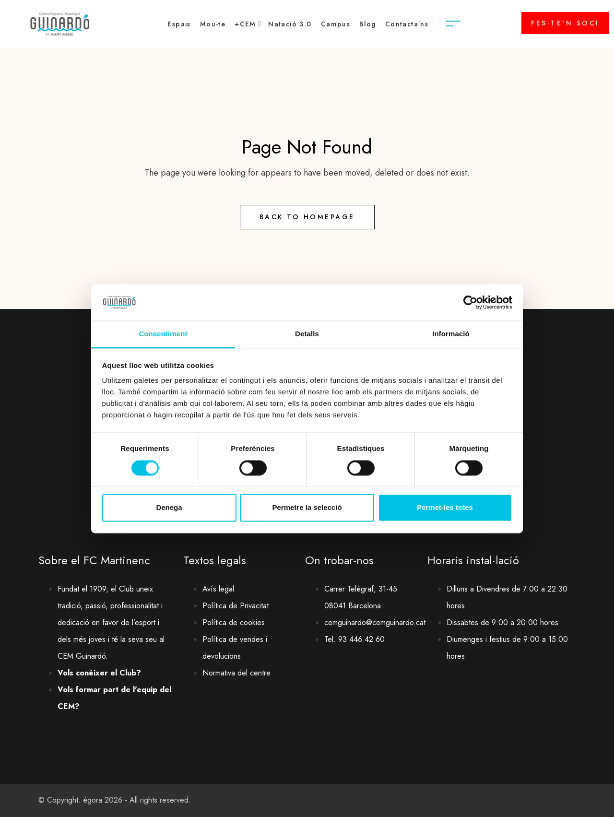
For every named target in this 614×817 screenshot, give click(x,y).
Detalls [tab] (307, 334)
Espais (178, 24)
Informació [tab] (451, 334)
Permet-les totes (445, 508)
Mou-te (212, 24)
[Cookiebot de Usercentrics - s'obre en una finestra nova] (470, 302)
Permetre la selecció (307, 508)
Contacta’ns (406, 24)
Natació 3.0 (289, 24)
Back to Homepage (307, 217)
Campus (335, 24)
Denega (169, 508)
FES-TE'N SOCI (565, 23)
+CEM (245, 24)
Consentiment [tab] (163, 334)
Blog (367, 24)
